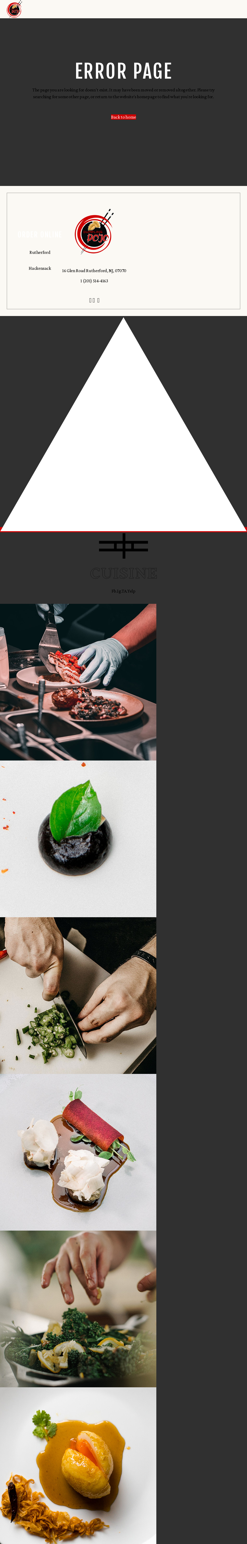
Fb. (114, 591)
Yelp (131, 591)
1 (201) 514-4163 (94, 280)
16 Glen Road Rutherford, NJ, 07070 (94, 270)
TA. (124, 591)
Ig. (119, 591)
